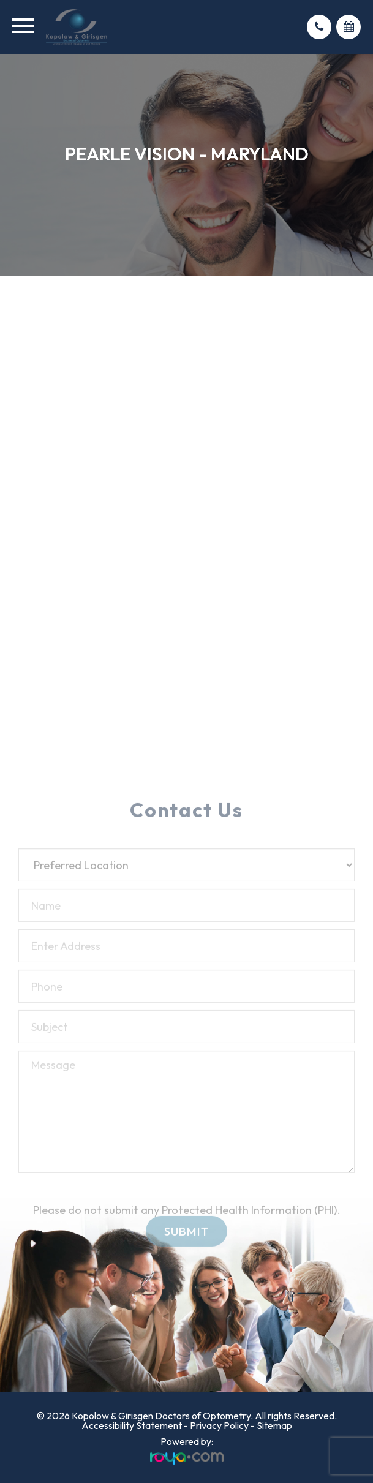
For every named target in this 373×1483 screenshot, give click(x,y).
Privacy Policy (219, 1425)
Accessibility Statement (131, 1425)
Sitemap (274, 1425)
